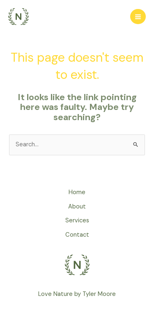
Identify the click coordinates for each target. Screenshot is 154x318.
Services (77, 220)
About (77, 207)
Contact (77, 235)
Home (77, 192)
